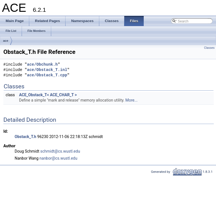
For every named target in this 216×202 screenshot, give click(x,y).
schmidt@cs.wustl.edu (60, 151)
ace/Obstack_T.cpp (47, 75)
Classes (209, 48)
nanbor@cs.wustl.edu (58, 158)
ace (5, 40)
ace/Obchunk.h (42, 64)
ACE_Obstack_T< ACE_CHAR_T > (48, 95)
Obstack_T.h (25, 136)
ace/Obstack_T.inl (47, 70)
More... (131, 100)
